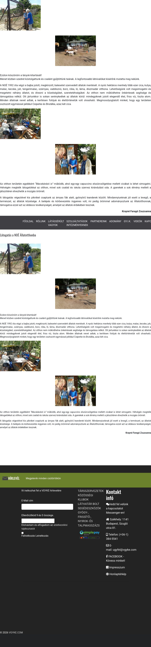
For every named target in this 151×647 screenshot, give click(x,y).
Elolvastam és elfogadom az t (44, 526)
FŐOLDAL (28, 221)
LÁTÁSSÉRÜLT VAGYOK (56, 223)
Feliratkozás (28, 535)
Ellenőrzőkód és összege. (37, 515)
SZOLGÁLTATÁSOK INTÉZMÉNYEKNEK (77, 223)
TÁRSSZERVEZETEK (91, 491)
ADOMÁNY (115, 221)
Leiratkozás (42, 535)
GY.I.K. (127, 221)
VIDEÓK (137, 221)
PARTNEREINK (99, 221)
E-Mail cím (27, 500)
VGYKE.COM (16, 632)
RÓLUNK (41, 221)
